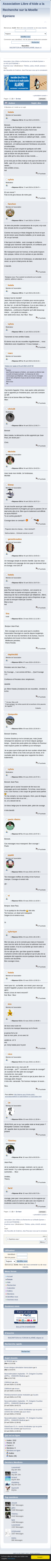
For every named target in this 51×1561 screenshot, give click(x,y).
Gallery (10, 1291)
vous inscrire (42, 28)
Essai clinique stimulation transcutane (18, 1368)
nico (10, 1054)
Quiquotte (13, 714)
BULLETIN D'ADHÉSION (25, 1327)
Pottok (30, 1403)
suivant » (44, 95)
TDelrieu (26, 66)
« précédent (37, 95)
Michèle (12, 451)
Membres (10, 1294)
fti (36, 1367)
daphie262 (13, 654)
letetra (13, 1538)
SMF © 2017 (25, 1553)
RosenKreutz (27, 1429)
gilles (16, 1382)
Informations (11, 1559)
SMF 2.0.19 (16, 1553)
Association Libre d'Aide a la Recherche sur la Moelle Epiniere (23, 10)
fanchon (12, 204)
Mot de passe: (10, 1257)
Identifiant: (12, 1254)
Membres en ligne (13, 1451)
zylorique (12, 931)
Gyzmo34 (15, 1488)
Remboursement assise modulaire (17, 1395)
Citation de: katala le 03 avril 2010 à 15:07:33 (19, 366)
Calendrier (11, 1288)
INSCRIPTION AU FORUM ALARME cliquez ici (25, 47)
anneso (42, 66)
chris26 (36, 66)
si (9, 895)
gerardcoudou (15, 539)
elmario (17, 1388)
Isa (16, 1361)
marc (10, 353)
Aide (8, 1282)
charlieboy (15, 1482)
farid (10, 1188)
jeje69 (11, 855)
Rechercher (11, 1285)
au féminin (8, 1361)
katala (11, 112)
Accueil (10, 1276)
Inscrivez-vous (12, 1300)
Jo (9, 1102)
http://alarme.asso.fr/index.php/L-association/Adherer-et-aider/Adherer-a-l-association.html (23, 1095)
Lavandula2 (15, 1467)
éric (10, 1004)
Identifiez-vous (12, 1297)
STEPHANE (16, 1531)
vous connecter (28, 28)
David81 (35, 1395)
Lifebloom (8, 1382)
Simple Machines (35, 1553)
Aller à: (45, 1236)
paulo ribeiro (14, 819)
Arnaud (14, 1477)
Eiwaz (11, 485)
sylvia (32, 66)
